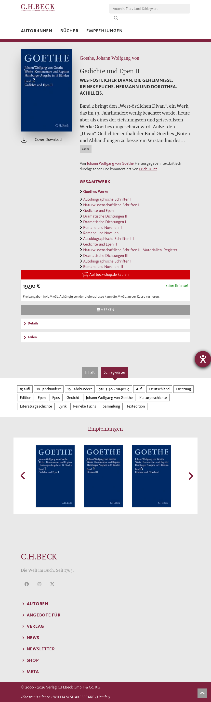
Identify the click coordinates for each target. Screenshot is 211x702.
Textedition (136, 406)
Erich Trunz (148, 169)
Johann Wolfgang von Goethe (110, 163)
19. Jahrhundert (79, 389)
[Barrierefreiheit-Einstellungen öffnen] (203, 359)
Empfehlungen (104, 30)
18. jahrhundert (49, 389)
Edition (25, 397)
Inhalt (90, 372)
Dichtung (183, 389)
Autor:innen (36, 30)
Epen (42, 397)
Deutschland (159, 389)
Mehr (85, 149)
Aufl (139, 389)
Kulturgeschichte (153, 397)
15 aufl (25, 389)
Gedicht (72, 397)
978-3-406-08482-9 (114, 389)
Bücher (69, 30)
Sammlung (111, 406)
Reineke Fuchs (84, 406)
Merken (105, 309)
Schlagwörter (114, 372)
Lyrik (62, 406)
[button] (23, 476)
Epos (56, 397)
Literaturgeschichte (36, 406)
